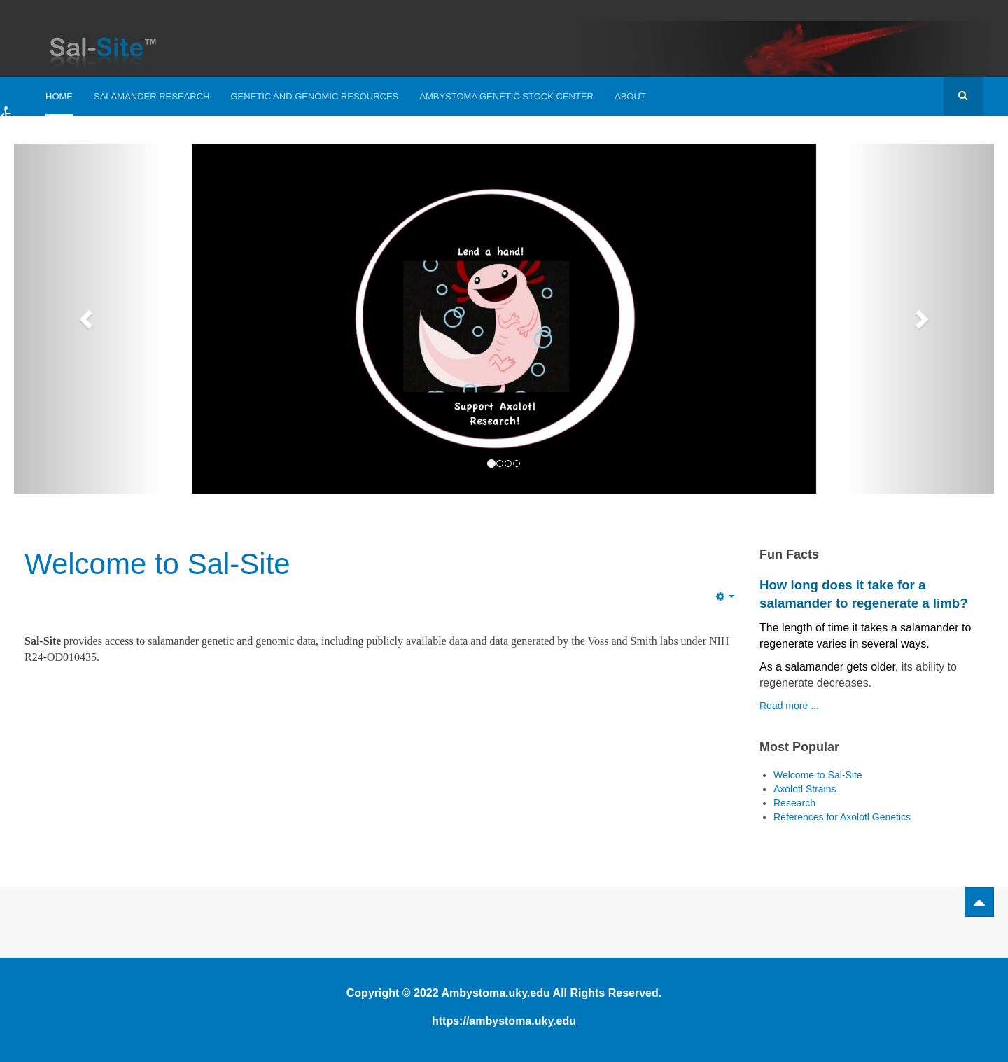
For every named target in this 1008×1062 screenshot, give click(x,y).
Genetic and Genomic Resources (314, 96)
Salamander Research (151, 96)
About (630, 96)
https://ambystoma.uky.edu (504, 1021)
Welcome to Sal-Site (157, 563)
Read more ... (789, 705)
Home (59, 96)
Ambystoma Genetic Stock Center (506, 96)
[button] (23, 126)
